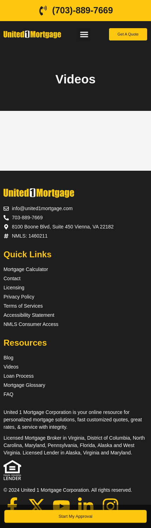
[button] (84, 34)
